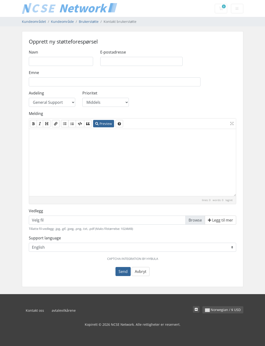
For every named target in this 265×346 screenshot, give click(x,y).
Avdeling (36, 93)
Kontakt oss (35, 310)
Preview (103, 123)
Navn (33, 52)
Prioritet (89, 93)
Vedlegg (36, 210)
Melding (36, 113)
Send (123, 271)
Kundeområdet (34, 21)
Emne (34, 72)
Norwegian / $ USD (223, 309)
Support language (45, 238)
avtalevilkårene (64, 310)
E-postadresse (113, 52)
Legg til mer (220, 220)
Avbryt (140, 271)
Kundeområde (62, 21)
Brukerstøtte (89, 21)
